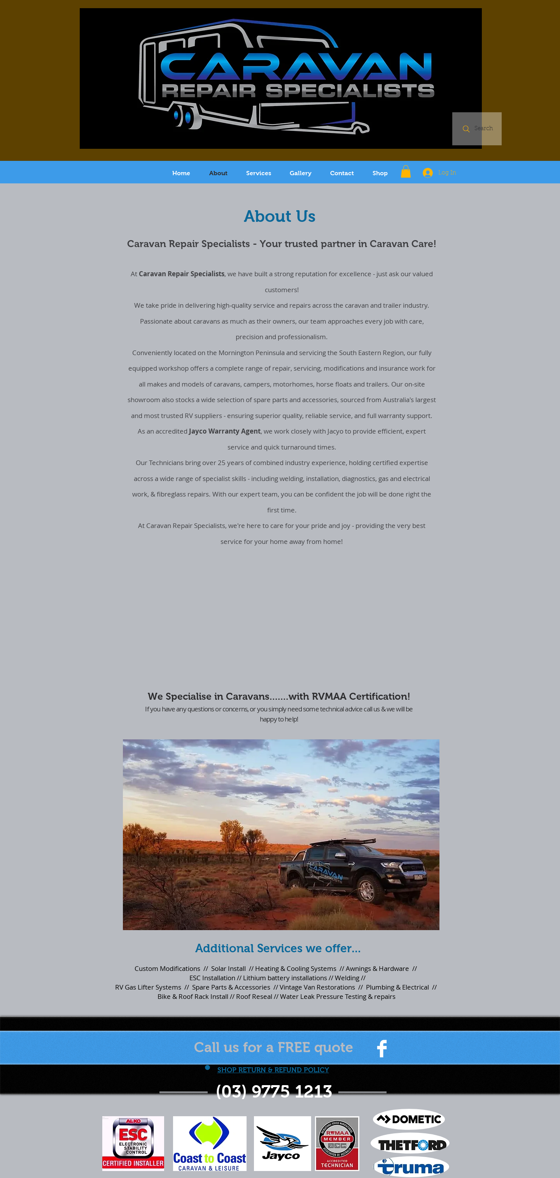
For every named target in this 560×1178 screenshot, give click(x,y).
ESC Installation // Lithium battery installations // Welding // (277, 977)
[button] (406, 171)
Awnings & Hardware (377, 968)
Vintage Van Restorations (317, 987)
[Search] (477, 128)
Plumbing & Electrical (396, 987)
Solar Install (228, 968)
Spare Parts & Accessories (231, 987)
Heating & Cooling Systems (295, 968)
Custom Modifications (167, 968)
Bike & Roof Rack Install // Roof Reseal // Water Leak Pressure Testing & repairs (277, 996)
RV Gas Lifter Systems (148, 987)
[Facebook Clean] (382, 1049)
